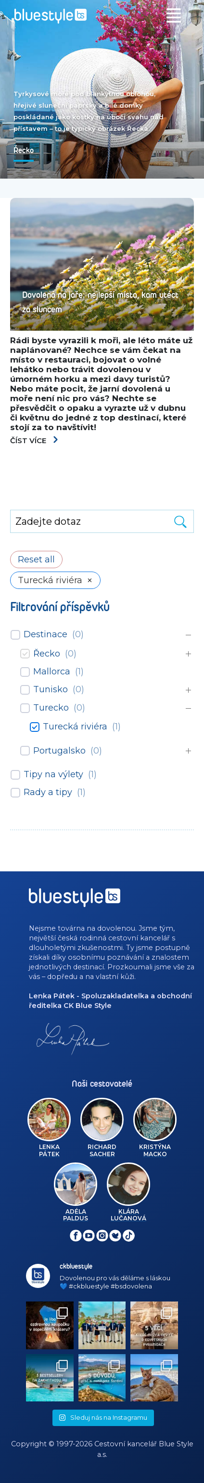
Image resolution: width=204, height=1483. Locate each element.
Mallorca (51, 671)
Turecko (51, 707)
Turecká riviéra (75, 726)
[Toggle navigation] (174, 15)
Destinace (45, 634)
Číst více (34, 440)
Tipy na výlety (53, 774)
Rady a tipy (48, 792)
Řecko (46, 653)
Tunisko (50, 689)
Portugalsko (59, 750)
